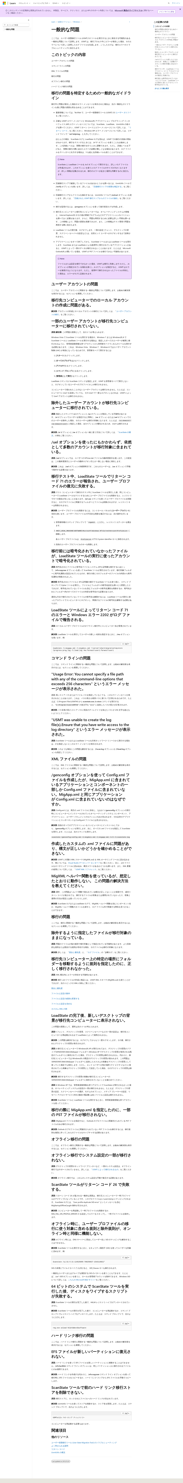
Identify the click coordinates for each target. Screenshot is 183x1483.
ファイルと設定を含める (61, 1003)
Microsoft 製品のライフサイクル (128, 10)
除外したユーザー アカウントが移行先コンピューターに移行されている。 (166, 54)
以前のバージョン (64, 22)
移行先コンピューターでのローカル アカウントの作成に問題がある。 (166, 39)
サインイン (176, 3)
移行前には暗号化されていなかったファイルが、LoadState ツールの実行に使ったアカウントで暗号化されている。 (167, 81)
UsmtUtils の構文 (58, 1452)
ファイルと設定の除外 (60, 993)
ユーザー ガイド (122, 112)
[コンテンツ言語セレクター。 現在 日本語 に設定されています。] (7, 1479)
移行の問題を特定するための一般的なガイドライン (166, 30)
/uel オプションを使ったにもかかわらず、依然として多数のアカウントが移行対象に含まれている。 (166, 62)
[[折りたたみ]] (28, 20)
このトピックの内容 (162, 26)
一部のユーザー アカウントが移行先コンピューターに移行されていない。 (166, 47)
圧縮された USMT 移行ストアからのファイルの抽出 (96, 198)
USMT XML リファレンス (86, 869)
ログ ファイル (93, 952)
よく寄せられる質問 (59, 1446)
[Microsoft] (4, 3)
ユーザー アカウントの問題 (165, 34)
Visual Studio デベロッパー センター (83, 863)
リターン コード (58, 1449)
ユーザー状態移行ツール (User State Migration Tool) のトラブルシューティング (84, 1442)
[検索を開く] (168, 3)
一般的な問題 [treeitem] (9, 29)
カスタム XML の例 (59, 1009)
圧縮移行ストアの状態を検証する (108, 186)
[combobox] (16, 25)
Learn (53, 22)
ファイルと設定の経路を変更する (65, 998)
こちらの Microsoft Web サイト (81, 1279)
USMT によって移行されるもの (105, 1169)
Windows (76, 22)
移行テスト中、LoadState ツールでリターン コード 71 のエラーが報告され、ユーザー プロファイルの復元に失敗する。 (167, 72)
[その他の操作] (130, 22)
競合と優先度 (74, 952)
